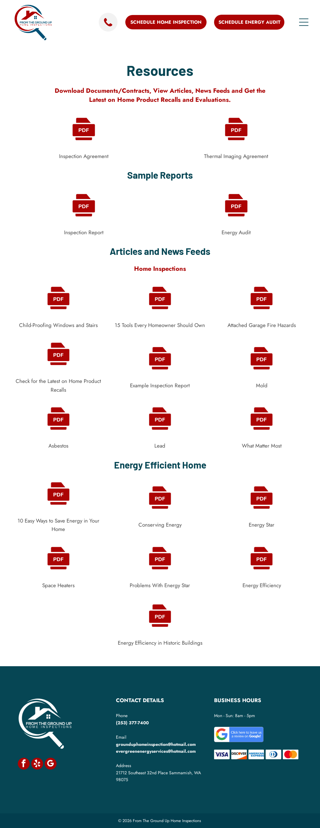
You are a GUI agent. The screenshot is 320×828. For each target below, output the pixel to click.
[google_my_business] (51, 764)
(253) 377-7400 (132, 723)
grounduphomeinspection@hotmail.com (156, 744)
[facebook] (24, 764)
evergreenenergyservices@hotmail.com (156, 751)
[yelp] (37, 764)
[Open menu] (303, 22)
